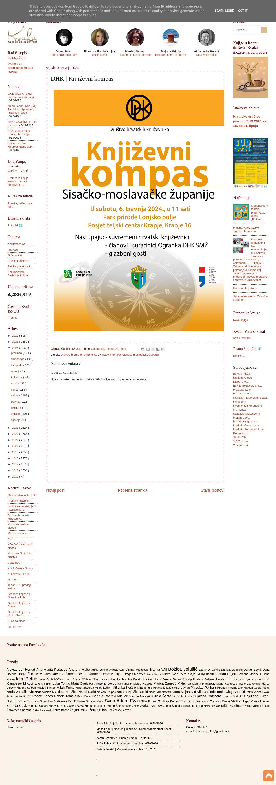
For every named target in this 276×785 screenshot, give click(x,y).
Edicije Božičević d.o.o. (247, 385)
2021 (15, 440)
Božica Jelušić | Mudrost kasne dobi (20, 144)
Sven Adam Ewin (123, 700)
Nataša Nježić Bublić (133, 692)
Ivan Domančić (76, 679)
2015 (15, 476)
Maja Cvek (80, 683)
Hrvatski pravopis (18, 500)
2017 (15, 464)
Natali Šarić (88, 692)
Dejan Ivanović (89, 674)
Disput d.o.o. (241, 381)
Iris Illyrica (239, 409)
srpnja (15, 383)
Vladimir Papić (241, 701)
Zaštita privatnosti (19, 266)
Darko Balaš (43, 674)
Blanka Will (159, 669)
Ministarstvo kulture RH (22, 495)
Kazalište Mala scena (246, 413)
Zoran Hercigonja (95, 705)
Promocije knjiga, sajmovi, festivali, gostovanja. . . (18, 181)
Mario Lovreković (250, 683)
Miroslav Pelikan (204, 687)
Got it (243, 11)
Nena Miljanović (184, 692)
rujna (14, 371)
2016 (15, 470)
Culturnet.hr (15, 562)
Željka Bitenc (61, 710)
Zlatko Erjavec (76, 706)
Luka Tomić (62, 683)
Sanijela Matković (140, 696)
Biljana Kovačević (138, 669)
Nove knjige (240, 320)
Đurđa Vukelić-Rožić (256, 705)
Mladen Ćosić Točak (256, 687)
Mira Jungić (145, 687)
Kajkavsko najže (206, 54)
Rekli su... (239, 355)
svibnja (16, 395)
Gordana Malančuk (250, 674)
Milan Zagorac (85, 687)
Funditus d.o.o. (242, 393)
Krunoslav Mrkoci (20, 683)
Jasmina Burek (132, 679)
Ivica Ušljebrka (111, 679)
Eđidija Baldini (206, 674)
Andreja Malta (80, 669)
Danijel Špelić (253, 669)
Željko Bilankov (101, 710)
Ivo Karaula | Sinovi (245, 288)
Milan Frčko (66, 687)
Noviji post (55, 490)
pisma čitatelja (212, 706)
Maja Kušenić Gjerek (103, 683)
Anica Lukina (100, 669)
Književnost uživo (18, 573)
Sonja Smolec (28, 701)
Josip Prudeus (195, 679)
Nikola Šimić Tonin (211, 692)
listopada (17, 365)
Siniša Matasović (183, 696)
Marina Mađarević (204, 683)
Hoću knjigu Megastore (247, 405)
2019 (15, 452)
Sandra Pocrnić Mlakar (110, 696)
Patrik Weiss (254, 692)
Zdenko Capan (39, 705)
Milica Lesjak (103, 687)
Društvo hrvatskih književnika (79, 354)
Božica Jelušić (183, 669)
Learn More (224, 11)
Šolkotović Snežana (19, 710)
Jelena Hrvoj (152, 679)
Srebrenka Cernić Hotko (70, 701)
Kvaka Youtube (241, 337)
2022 (15, 433)
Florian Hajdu (226, 674)
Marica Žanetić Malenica (173, 683)
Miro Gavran (182, 687)
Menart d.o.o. (241, 417)
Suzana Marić (95, 701)
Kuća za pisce (16, 621)
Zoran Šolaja (116, 705)
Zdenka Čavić (18, 705)
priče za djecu (232, 705)
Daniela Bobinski (232, 669)
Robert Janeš (43, 696)
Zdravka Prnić (58, 705)
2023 (15, 427)
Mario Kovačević (227, 683)
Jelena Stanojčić (174, 679)
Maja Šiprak (125, 683)
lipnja (14, 389)
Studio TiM (240, 437)
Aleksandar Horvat (21, 669)
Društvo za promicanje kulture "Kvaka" (20, 67)
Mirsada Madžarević (230, 687)
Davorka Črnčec (65, 674)
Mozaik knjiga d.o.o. (245, 421)
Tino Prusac (149, 701)
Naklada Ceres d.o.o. (246, 425)
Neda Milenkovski (160, 692)
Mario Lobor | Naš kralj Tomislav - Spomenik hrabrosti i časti (22, 109)
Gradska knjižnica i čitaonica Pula (19, 595)
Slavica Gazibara (208, 696)
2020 (15, 446)
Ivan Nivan (93, 679)
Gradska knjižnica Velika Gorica (19, 613)
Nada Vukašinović (21, 692)
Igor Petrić (27, 678)
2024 (15, 348)
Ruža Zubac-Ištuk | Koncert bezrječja (19, 132)
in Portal (13, 579)
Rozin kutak (99, 54)
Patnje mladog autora (64, 54)
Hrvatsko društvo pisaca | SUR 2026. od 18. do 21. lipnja (250, 121)
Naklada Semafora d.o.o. (248, 429)
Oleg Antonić (235, 692)
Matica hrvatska (17, 533)
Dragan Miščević (135, 674)
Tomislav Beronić (169, 701)
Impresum (14, 249)
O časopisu (15, 255)
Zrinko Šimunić (173, 705)
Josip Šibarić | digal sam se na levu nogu (21, 95)
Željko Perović (122, 710)
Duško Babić (171, 674)
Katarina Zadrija (239, 679)
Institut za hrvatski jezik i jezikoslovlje (22, 508)
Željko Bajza (79, 710)
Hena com (239, 401)
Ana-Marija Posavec (52, 669)
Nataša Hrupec (107, 692)
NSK (10, 539)
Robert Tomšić (65, 696)
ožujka (15, 407)
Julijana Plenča (215, 679)
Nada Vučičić (43, 692)
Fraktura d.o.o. (242, 389)
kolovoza (17, 377)
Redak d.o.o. (241, 433)
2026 (15, 335)
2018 (15, 458)
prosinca (16, 353)
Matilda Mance (47, 687)
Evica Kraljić (187, 674)
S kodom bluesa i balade (135, 54)
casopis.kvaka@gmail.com (212, 731)
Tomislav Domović (195, 701)
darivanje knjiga (193, 705)
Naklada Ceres (242, 377)
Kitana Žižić (260, 679)
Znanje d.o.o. (241, 445)
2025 (15, 341)
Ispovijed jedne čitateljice (170, 54)
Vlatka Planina (260, 701)
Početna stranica (132, 490)
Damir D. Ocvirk (210, 669)
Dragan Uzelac (154, 674)
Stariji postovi (212, 490)
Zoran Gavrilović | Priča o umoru (116, 738)
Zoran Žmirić (132, 706)
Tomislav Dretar (220, 701)
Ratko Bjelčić (23, 696)
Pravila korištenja (18, 260)
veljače (16, 413)
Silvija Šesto (162, 696)
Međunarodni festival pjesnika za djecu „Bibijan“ (259, 212)
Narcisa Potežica (65, 692)
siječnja (16, 420)
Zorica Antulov (151, 705)
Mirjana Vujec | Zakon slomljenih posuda (246, 229)
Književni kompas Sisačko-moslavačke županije (130, 354)
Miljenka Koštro (124, 687)
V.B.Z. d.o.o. (241, 441)
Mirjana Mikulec (163, 687)
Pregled (12, 317)
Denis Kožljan (112, 674)
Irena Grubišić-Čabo (52, 679)
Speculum (47, 701)
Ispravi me (14, 626)
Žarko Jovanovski (42, 710)
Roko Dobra (84, 696)
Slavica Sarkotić (233, 696)
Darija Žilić (26, 674)
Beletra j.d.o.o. (242, 373)
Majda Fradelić (143, 683)
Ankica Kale (117, 669)
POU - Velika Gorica (20, 568)
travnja (15, 401)
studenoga (18, 359)
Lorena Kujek (43, 683)
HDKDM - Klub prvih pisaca (250, 397)
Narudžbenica (16, 244)
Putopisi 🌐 (15, 225)
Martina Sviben (27, 687)
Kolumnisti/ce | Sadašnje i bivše (18, 273)
